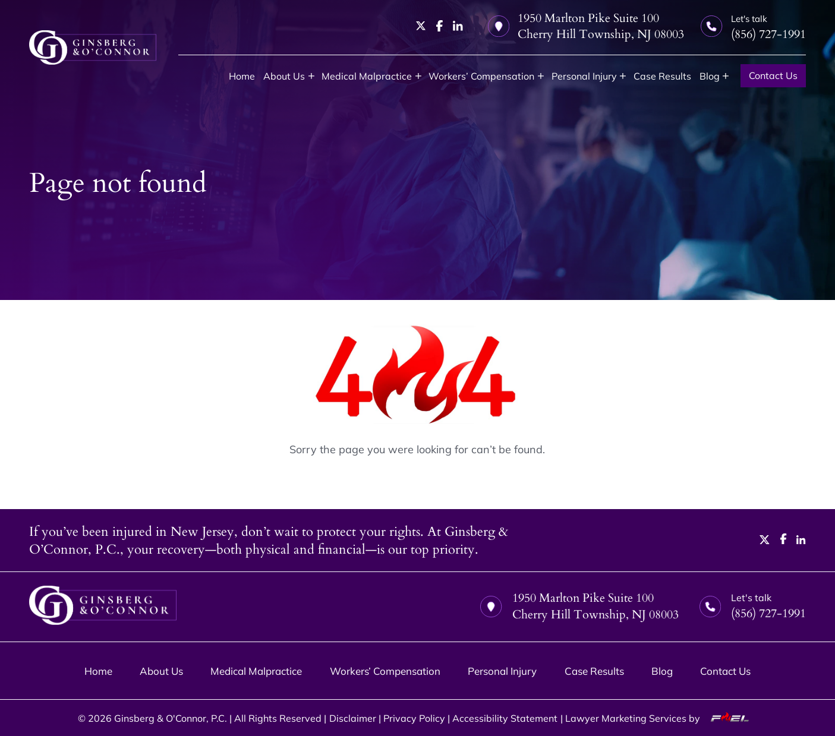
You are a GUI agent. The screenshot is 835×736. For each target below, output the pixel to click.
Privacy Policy (414, 718)
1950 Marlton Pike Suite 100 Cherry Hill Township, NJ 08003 (586, 26)
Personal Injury (584, 76)
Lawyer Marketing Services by (661, 718)
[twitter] (421, 25)
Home (242, 76)
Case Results (662, 76)
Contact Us (773, 75)
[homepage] (92, 47)
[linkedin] (458, 26)
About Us (284, 76)
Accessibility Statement (504, 718)
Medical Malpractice (367, 76)
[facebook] (439, 25)
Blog (709, 76)
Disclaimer (352, 718)
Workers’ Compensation (481, 76)
